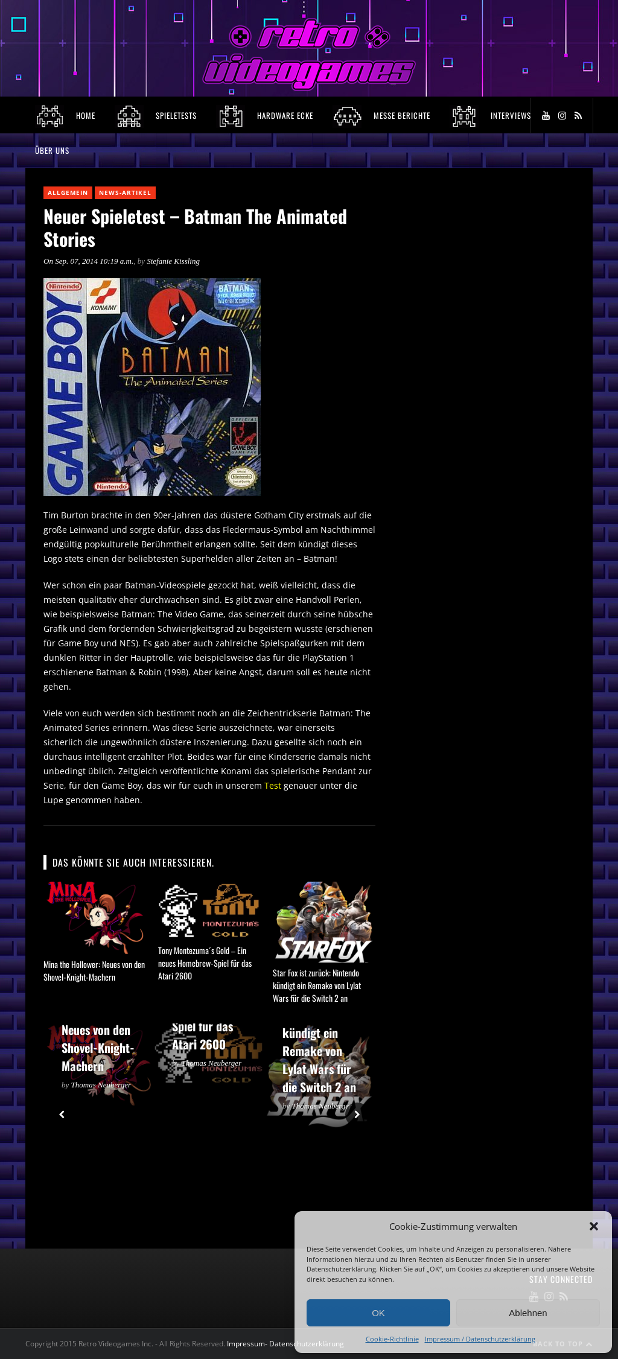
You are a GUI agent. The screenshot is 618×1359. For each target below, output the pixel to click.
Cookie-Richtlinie (392, 1338)
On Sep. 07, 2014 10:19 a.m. (88, 261)
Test (272, 785)
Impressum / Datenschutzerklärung (480, 1338)
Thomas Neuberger (101, 1084)
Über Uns (52, 150)
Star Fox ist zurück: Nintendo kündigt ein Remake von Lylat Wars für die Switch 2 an (317, 985)
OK (378, 1313)
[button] (594, 1226)
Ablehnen (528, 1313)
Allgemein (68, 192)
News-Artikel (125, 192)
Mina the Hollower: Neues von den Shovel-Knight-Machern (94, 970)
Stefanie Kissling (173, 261)
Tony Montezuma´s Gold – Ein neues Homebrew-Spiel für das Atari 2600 (205, 963)
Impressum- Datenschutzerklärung (286, 1343)
